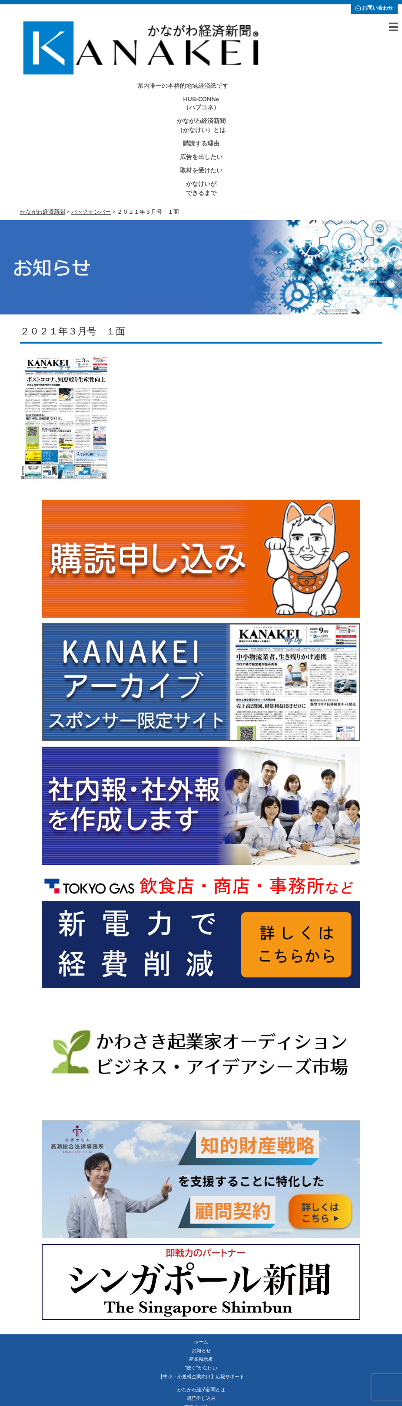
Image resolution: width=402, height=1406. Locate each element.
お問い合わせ (374, 7)
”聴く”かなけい (201, 1367)
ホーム (201, 1341)
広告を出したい (201, 156)
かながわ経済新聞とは (201, 1389)
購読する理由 (201, 143)
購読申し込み (201, 1398)
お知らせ (201, 1350)
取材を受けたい (201, 170)
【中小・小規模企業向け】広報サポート (201, 1376)
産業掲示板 (201, 1359)
